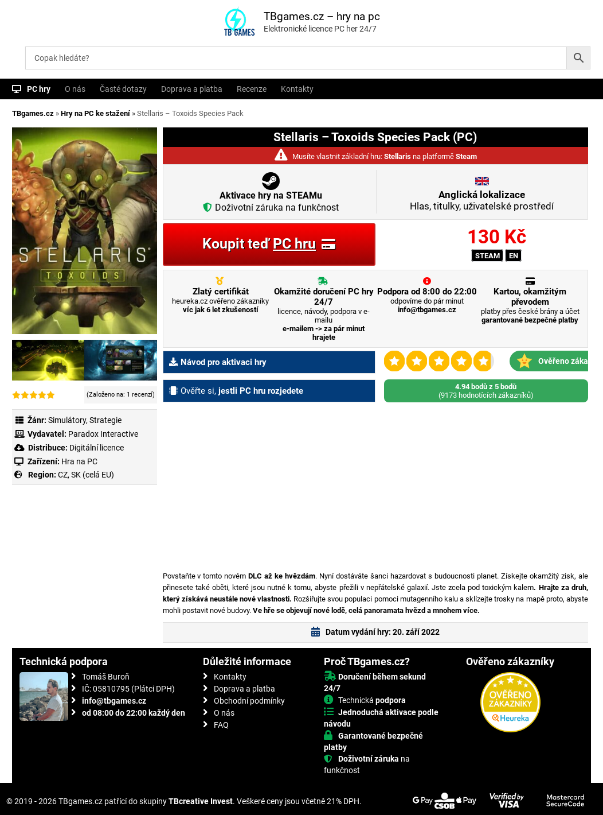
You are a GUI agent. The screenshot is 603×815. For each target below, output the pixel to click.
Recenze (252, 89)
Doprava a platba (191, 89)
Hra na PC (78, 461)
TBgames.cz (33, 113)
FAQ (221, 724)
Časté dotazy (123, 89)
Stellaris (397, 156)
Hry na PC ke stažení (95, 113)
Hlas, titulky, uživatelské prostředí (482, 200)
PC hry (38, 89)
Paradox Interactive (103, 433)
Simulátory (67, 420)
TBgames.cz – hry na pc (322, 16)
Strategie (105, 420)
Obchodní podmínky (249, 700)
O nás (75, 89)
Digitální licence (96, 447)
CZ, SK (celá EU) (86, 474)
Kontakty (297, 89)
